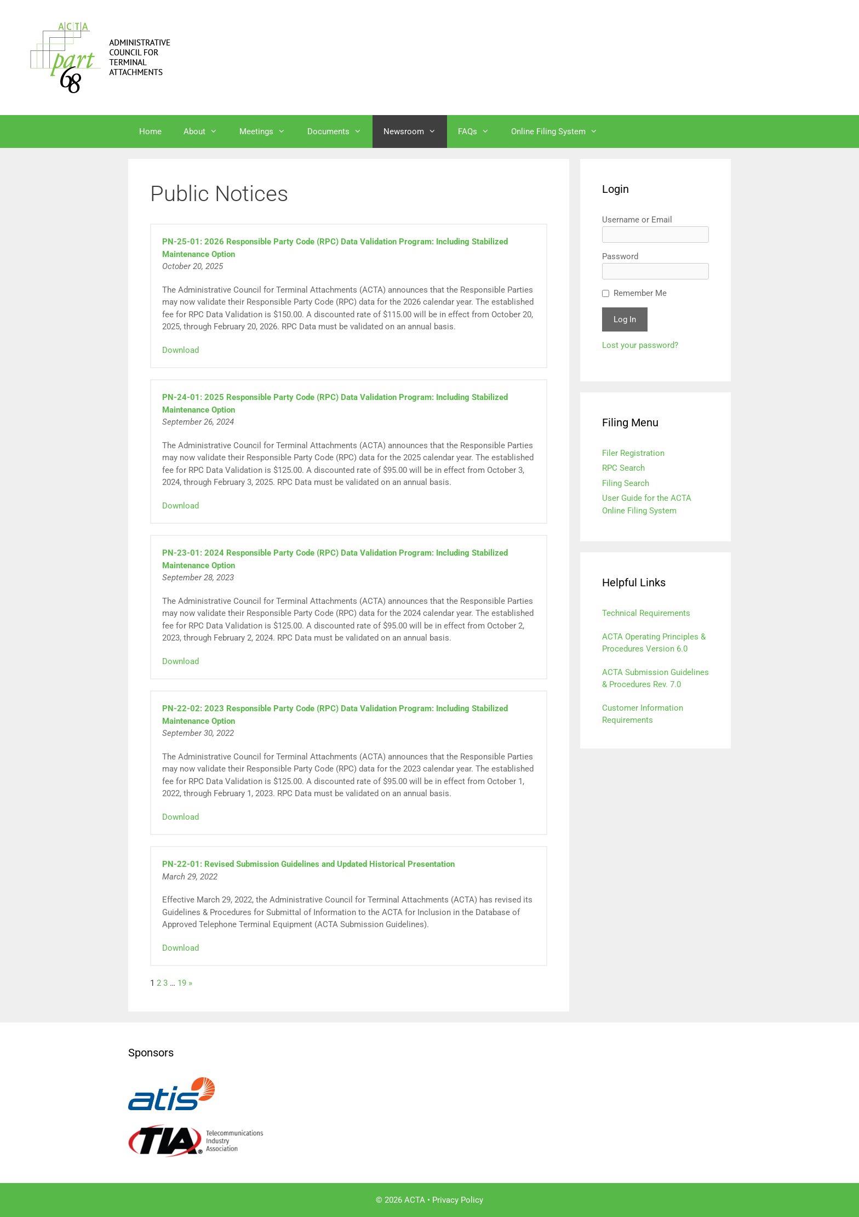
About (206, 131)
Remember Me (640, 293)
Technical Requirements (646, 613)
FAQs (479, 131)
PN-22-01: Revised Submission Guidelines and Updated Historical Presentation (308, 864)
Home (150, 131)
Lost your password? (640, 345)
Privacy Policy (457, 1200)
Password (620, 256)
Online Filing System (560, 131)
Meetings (267, 131)
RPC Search (623, 468)
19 (181, 983)
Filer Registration (633, 453)
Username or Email (637, 220)
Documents (340, 131)
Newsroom (415, 131)
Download (180, 350)
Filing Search (625, 483)
